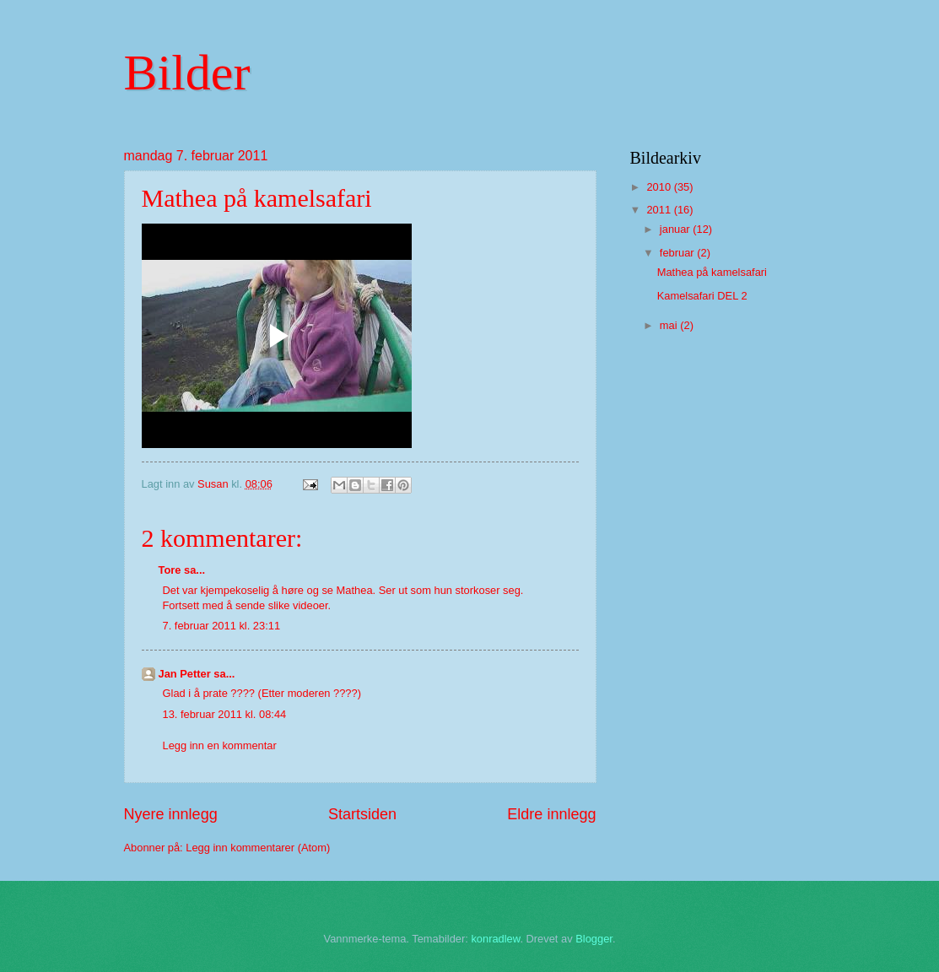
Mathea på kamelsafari (712, 272)
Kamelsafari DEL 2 (702, 295)
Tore (170, 570)
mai (670, 325)
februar (678, 252)
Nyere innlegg (171, 814)
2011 (659, 209)
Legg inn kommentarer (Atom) (258, 847)
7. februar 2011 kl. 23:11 (222, 625)
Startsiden (362, 814)
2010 (659, 187)
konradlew (495, 938)
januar (676, 229)
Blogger (594, 938)
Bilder (187, 72)
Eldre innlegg (551, 814)
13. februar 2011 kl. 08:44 (225, 714)
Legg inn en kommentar (220, 745)
